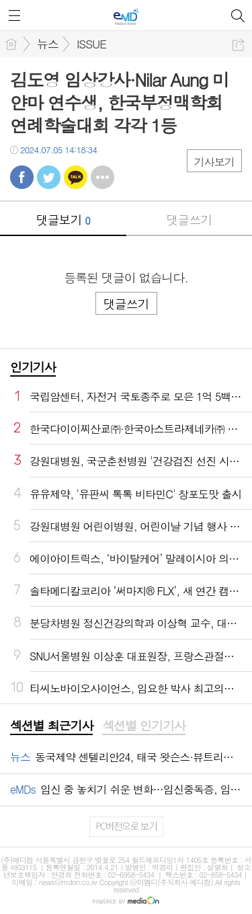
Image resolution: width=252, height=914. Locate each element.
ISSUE (91, 44)
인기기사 (33, 366)
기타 (102, 177)
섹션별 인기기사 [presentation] (143, 726)
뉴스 (47, 44)
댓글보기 (63, 219)
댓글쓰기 (189, 219)
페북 (22, 177)
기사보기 (214, 161)
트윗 (48, 177)
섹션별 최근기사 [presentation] (51, 726)
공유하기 (238, 44)
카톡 (75, 177)
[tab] (51, 726)
